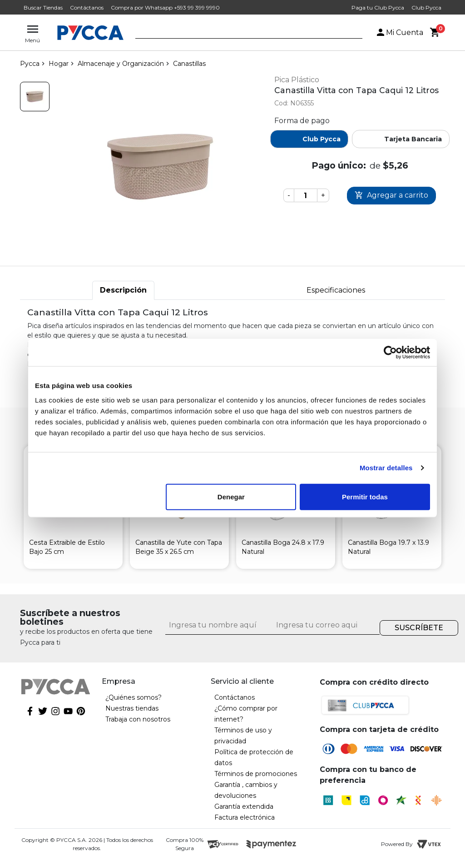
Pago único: (339, 165)
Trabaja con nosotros (137, 719)
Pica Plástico (296, 79)
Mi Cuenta (399, 32)
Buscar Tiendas (43, 7)
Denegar (231, 496)
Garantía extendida (243, 806)
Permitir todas (365, 496)
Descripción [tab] (123, 290)
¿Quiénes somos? (133, 697)
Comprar (391, 195)
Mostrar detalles (386, 468)
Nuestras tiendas (131, 708)
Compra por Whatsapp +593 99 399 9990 (165, 7)
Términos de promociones (255, 774)
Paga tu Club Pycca (377, 7)
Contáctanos (87, 7)
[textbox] (242, 33)
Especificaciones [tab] (336, 290)
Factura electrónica (244, 817)
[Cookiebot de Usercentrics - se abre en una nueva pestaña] (390, 352)
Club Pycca (426, 7)
